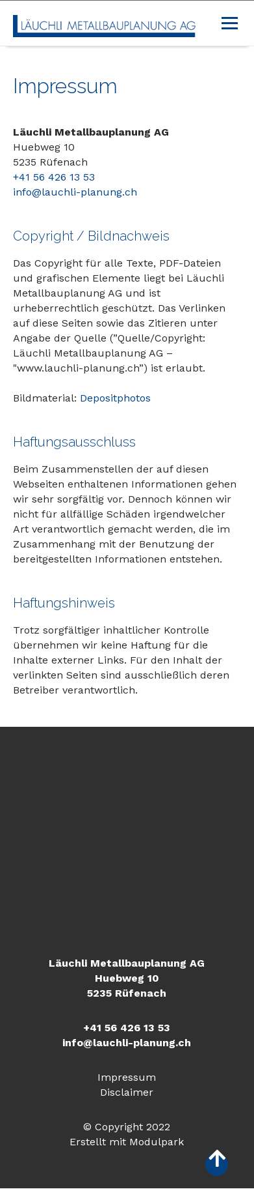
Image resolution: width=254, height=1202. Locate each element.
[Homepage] (104, 23)
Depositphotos (115, 398)
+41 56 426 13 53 (54, 177)
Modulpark (156, 1142)
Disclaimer (126, 1092)
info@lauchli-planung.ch (75, 192)
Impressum (126, 1077)
